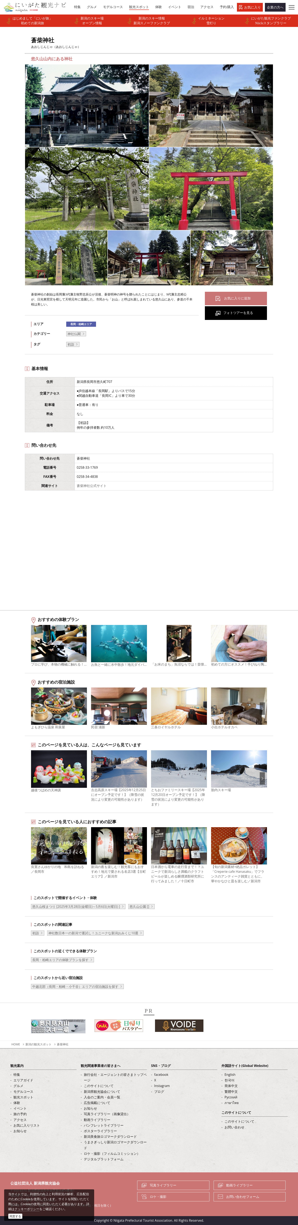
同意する (15, 1216)
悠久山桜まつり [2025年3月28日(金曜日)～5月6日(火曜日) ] (76, 906)
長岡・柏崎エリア (81, 324)
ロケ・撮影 (158, 1196)
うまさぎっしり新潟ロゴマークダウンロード (115, 1145)
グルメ (18, 1085)
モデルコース (23, 1091)
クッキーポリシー (26, 1209)
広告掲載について (97, 1102)
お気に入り (252, 7)
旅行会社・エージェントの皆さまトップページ (115, 1077)
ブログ (159, 1091)
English (230, 1074)
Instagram (162, 1085)
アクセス (20, 1119)
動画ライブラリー (97, 1119)
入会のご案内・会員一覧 (102, 1097)
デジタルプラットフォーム (104, 1159)
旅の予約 (20, 1114)
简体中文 (231, 1085)
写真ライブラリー (163, 1185)
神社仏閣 (74, 334)
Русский (231, 1097)
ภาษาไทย (232, 1102)
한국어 (229, 1080)
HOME (15, 1044)
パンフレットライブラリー (104, 1125)
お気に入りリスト (26, 1125)
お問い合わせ (234, 1127)
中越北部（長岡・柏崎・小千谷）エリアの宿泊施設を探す (75, 986)
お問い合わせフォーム (242, 1196)
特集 (16, 1074)
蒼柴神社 (62, 1044)
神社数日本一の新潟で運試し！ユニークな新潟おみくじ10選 (93, 933)
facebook (161, 1074)
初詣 (70, 344)
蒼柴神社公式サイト (92, 485)
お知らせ (20, 1131)
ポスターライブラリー (100, 1131)
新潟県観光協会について (102, 1091)
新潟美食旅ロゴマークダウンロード (110, 1136)
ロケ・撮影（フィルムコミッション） (112, 1153)
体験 (16, 1102)
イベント (20, 1108)
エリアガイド (23, 1080)
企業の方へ (275, 7)
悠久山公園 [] (139, 906)
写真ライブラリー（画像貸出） (107, 1114)
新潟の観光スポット (38, 1044)
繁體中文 (231, 1091)
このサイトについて (99, 1085)
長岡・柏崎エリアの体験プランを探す (60, 959)
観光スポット (23, 1097)
